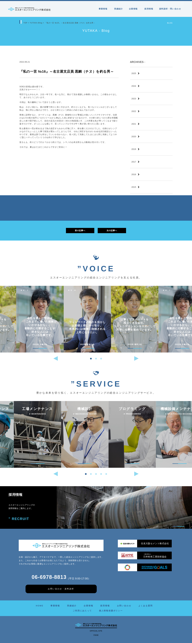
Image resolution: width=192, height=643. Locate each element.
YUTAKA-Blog (36, 23)
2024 (133, 86)
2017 (133, 162)
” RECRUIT (19, 519)
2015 (133, 187)
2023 (133, 98)
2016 (133, 174)
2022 (133, 111)
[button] (91, 358)
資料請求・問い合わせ (170, 9)
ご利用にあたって (82, 611)
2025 (133, 73)
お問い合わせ (124, 606)
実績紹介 (118, 9)
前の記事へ (80, 230)
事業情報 (103, 9)
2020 (133, 136)
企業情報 (134, 9)
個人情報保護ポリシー (111, 611)
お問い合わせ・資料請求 (61, 589)
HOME (39, 606)
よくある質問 (145, 606)
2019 (133, 149)
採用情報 (148, 9)
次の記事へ (112, 230)
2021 (133, 124)
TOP (25, 23)
